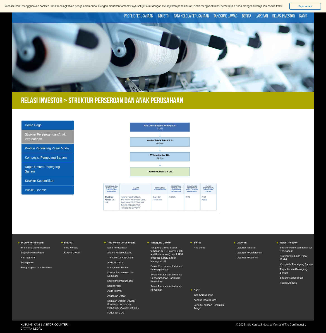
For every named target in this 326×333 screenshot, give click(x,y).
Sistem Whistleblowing (119, 252)
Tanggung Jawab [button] (225, 15)
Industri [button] (163, 15)
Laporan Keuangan (247, 257)
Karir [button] (303, 15)
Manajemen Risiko (117, 267)
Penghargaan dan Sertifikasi (36, 267)
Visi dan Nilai (28, 257)
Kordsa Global (72, 252)
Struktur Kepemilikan (39, 180)
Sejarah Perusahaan (32, 252)
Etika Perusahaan (117, 247)
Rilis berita (199, 247)
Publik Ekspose (36, 190)
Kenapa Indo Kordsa (205, 300)
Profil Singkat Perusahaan (35, 247)
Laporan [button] (262, 15)
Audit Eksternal (115, 262)
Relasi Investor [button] (283, 15)
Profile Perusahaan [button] (138, 15)
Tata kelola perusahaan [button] (191, 15)
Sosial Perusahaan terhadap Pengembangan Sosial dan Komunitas (166, 278)
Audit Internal (114, 290)
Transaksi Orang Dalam (120, 257)
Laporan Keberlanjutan (249, 252)
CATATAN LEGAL (31, 328)
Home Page (33, 125)
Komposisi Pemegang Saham (46, 157)
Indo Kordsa (71, 247)
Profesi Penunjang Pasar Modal (47, 148)
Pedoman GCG (115, 312)
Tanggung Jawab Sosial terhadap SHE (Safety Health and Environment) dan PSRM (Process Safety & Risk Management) (167, 254)
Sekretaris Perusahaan (120, 281)
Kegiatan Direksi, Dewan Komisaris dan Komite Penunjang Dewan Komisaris (123, 304)
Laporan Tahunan (246, 247)
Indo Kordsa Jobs (203, 295)
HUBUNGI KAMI (31, 324)
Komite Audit (114, 285)
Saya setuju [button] (305, 6)
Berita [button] (246, 15)
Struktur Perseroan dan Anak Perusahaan (45, 137)
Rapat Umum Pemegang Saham (42, 169)
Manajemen (27, 262)
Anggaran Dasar (116, 295)
